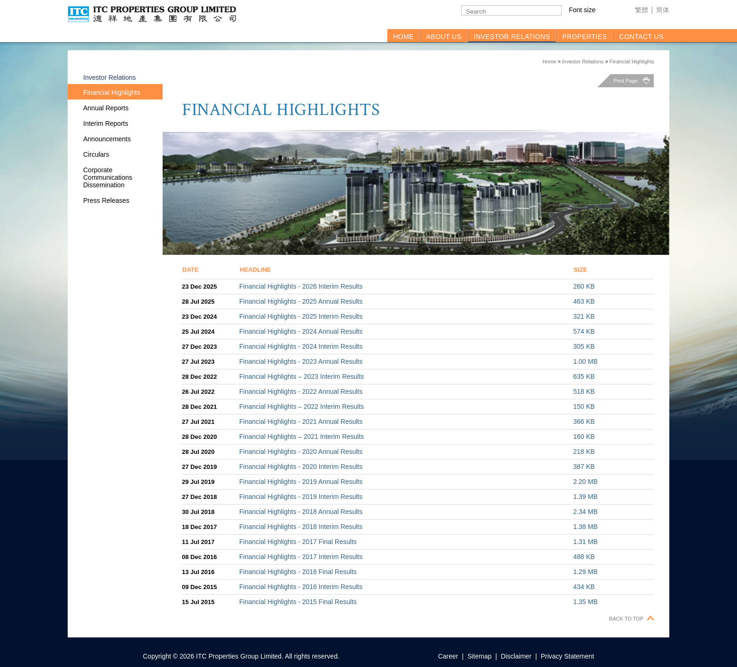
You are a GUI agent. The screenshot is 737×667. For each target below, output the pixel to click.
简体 (662, 10)
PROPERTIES (584, 36)
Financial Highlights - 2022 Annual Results (300, 391)
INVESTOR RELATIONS (512, 36)
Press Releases (106, 200)
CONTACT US (641, 36)
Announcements (107, 139)
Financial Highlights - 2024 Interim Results (300, 346)
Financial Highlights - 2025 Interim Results (300, 316)
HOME (403, 36)
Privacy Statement (567, 656)
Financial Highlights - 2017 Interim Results (300, 556)
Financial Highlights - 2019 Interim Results (300, 496)
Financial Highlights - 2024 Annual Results (300, 331)
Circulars (96, 154)
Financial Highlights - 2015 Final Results (298, 602)
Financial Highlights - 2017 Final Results (298, 541)
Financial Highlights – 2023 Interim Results (301, 376)
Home (549, 61)
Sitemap (479, 656)
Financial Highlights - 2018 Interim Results (300, 526)
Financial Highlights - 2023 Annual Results (300, 361)
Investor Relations (583, 61)
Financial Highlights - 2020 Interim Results (300, 466)
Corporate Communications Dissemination (107, 177)
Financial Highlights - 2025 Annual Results (300, 301)
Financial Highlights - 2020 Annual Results (300, 451)
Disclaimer (516, 656)
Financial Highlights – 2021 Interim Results (301, 436)
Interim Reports (105, 123)
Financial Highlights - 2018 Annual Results (300, 511)
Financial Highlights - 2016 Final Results (298, 571)
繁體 (641, 10)
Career (448, 656)
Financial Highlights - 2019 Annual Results (300, 481)
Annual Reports (106, 108)
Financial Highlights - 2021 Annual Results (300, 421)
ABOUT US (443, 36)
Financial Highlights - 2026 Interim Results (300, 286)
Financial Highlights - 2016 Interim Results (300, 586)
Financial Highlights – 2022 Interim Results (301, 406)
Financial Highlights (632, 61)
